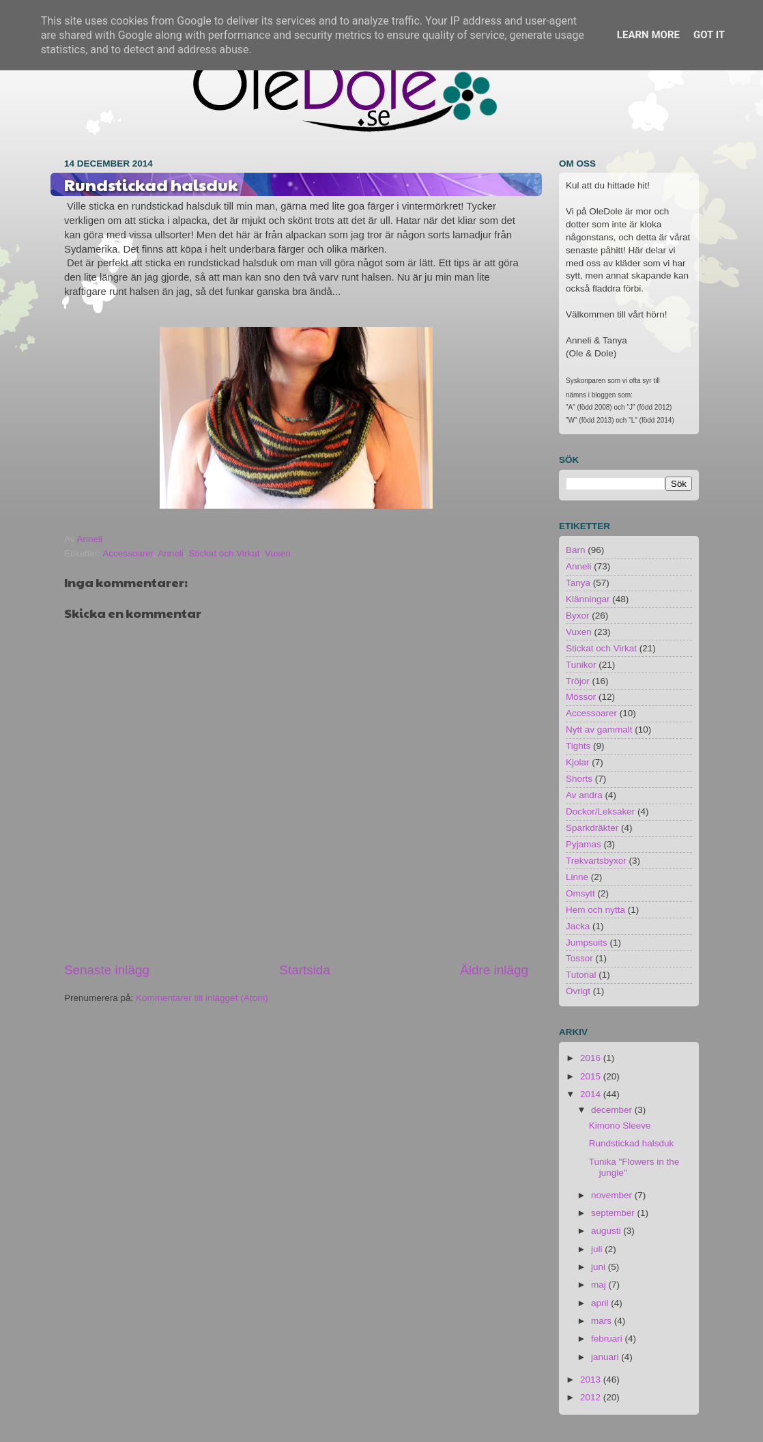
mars (602, 1321)
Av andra (584, 795)
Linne (577, 877)
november (613, 1195)
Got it (709, 35)
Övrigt (578, 991)
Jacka (578, 926)
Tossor (579, 958)
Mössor (581, 697)
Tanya (578, 583)
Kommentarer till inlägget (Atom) (202, 998)
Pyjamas (583, 844)
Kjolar (578, 762)
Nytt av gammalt (599, 729)
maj (600, 1285)
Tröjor (578, 681)
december (613, 1110)
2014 (591, 1094)
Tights (578, 746)
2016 (591, 1058)
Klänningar (588, 599)
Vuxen (278, 553)
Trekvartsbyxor (596, 861)
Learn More (648, 35)
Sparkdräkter (592, 828)
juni (599, 1267)
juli (598, 1249)
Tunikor (581, 665)
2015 (591, 1076)
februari (608, 1338)
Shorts (579, 779)
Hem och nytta (595, 910)
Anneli (171, 553)
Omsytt (580, 893)
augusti (607, 1231)
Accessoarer (127, 553)
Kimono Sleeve (620, 1125)
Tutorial (581, 975)
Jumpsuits (586, 942)
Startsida (304, 970)
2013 (591, 1379)
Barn (576, 550)
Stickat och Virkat (223, 553)
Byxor (578, 615)
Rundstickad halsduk (631, 1143)
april (601, 1303)
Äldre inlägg (494, 970)
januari (606, 1357)
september (614, 1213)
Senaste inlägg (106, 970)
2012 (591, 1397)
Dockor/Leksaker (600, 811)
